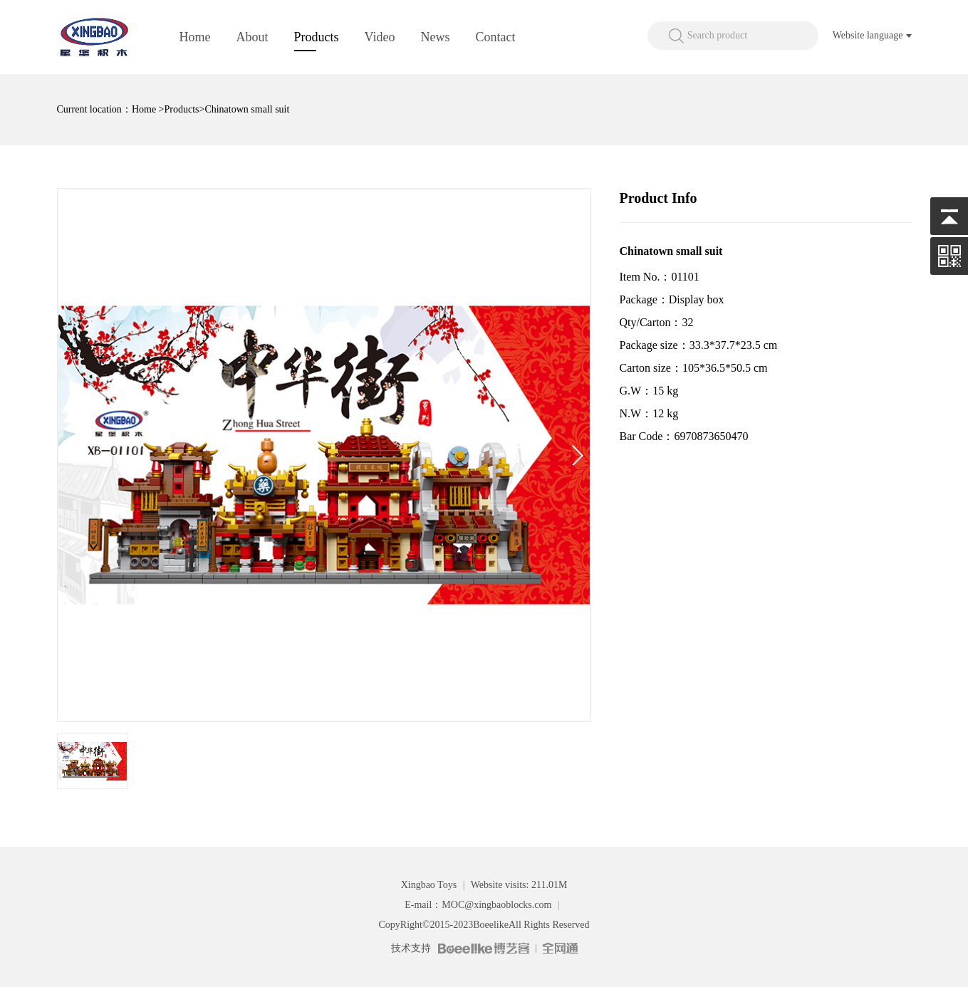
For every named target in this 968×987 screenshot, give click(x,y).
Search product (717, 35)
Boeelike (491, 924)
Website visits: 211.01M (519, 884)
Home (195, 37)
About (252, 37)
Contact (495, 37)
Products (316, 37)
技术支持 (411, 948)
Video (380, 37)
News (434, 37)
